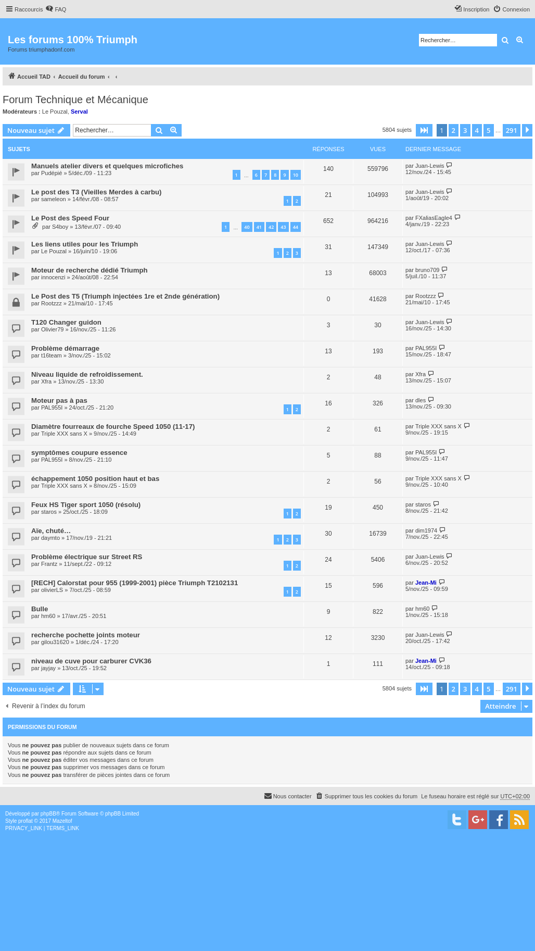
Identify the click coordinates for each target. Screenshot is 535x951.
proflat (25, 821)
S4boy (60, 227)
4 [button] (477, 130)
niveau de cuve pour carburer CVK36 (91, 661)
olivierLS (52, 590)
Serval (79, 111)
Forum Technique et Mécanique (75, 99)
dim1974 (426, 530)
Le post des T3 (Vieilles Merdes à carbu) (96, 192)
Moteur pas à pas (59, 400)
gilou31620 (55, 642)
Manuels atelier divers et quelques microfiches (107, 166)
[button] (424, 130)
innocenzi (53, 277)
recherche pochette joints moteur (85, 635)
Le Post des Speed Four (70, 218)
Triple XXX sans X (64, 433)
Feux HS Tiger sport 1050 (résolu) (86, 505)
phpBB (48, 814)
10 (295, 174)
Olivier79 (52, 329)
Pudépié (51, 173)
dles (420, 400)
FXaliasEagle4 (433, 218)
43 (283, 227)
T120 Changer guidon (66, 322)
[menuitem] (55, 9)
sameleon (53, 199)
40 (246, 227)
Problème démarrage (65, 348)
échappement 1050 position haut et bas (95, 479)
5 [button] (488, 130)
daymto (50, 538)
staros (49, 512)
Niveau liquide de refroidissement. (87, 374)
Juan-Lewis (429, 166)
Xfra (46, 381)
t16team (51, 355)
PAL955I (426, 348)
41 (259, 227)
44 (295, 227)
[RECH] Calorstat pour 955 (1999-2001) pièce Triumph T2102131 (134, 583)
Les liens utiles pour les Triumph (84, 244)
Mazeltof (62, 821)
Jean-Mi (426, 582)
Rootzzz (51, 303)
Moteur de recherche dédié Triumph (89, 270)
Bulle (39, 609)
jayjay (48, 668)
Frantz (49, 564)
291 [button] (511, 130)
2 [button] (453, 130)
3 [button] (465, 130)
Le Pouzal (55, 111)
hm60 (48, 616)
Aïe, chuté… (51, 531)
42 (271, 227)
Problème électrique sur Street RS (86, 557)
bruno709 (427, 270)
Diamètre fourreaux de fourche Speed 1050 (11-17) (113, 426)
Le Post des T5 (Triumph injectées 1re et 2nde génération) (125, 296)
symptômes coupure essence (79, 452)
